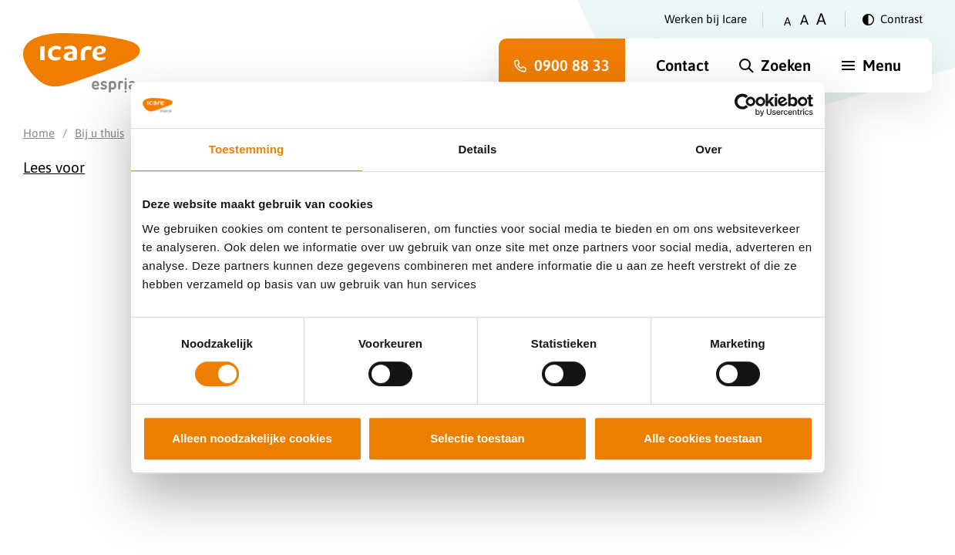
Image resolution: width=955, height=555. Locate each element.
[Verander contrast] (892, 19)
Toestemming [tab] (246, 149)
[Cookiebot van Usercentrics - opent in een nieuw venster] (745, 104)
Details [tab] (478, 149)
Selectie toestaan (477, 438)
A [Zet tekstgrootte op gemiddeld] (804, 20)
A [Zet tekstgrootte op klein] (787, 21)
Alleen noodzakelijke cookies (252, 438)
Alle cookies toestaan (703, 438)
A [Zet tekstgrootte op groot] (821, 19)
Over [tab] (708, 149)
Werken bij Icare (705, 18)
